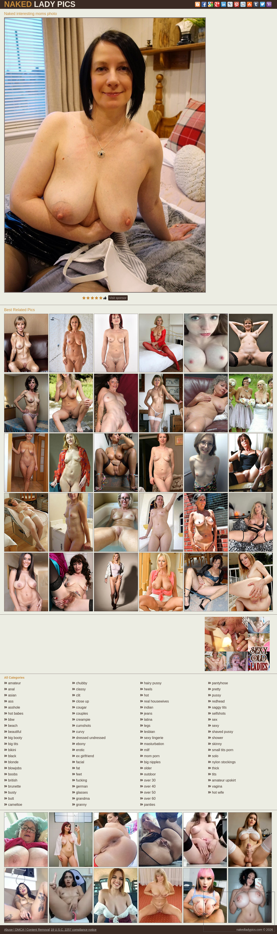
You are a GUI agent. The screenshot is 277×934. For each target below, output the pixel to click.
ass (8, 701)
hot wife (216, 792)
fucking (79, 780)
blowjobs (13, 768)
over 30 (148, 780)
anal (9, 689)
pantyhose (218, 683)
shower (215, 738)
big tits (11, 744)
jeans (146, 713)
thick (213, 768)
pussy (214, 695)
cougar (79, 707)
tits (212, 774)
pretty (214, 689)
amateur (12, 683)
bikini (10, 750)
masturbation (152, 744)
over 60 (148, 798)
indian (146, 707)
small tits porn (220, 750)
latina (146, 719)
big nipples (150, 762)
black (10, 756)
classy (79, 689)
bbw (9, 719)
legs (145, 725)
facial (78, 762)
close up (80, 701)
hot (144, 695)
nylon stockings (222, 762)
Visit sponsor (118, 298)
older (146, 768)
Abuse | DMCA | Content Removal (27, 929)
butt (9, 798)
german (80, 786)
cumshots (81, 725)
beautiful (12, 732)
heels (146, 689)
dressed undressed (89, 738)
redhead (216, 701)
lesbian (147, 732)
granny (79, 804)
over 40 (148, 786)
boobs (11, 774)
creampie (81, 719)
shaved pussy (220, 732)
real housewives (154, 701)
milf (144, 750)
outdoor (148, 774)
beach (11, 725)
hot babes (13, 713)
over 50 (148, 792)
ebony (78, 744)
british (10, 780)
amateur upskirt (222, 780)
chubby (79, 683)
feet (77, 774)
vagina (215, 786)
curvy (78, 732)
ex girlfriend (83, 756)
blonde (11, 762)
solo (213, 756)
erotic (78, 750)
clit (76, 695)
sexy (213, 725)
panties (147, 804)
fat (76, 768)
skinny (215, 744)
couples (80, 713)
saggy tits (217, 707)
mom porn (149, 756)
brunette (12, 786)
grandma (81, 798)
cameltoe (13, 804)
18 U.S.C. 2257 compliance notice (74, 929)
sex (212, 719)
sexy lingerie (151, 738)
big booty (13, 738)
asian (10, 695)
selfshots (217, 713)
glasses (80, 792)
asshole (12, 707)
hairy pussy (150, 683)
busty (10, 792)
